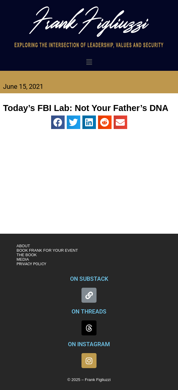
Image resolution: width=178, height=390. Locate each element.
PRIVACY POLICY (31, 264)
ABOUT (23, 246)
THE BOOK (27, 255)
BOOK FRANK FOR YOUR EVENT (47, 250)
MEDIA (23, 259)
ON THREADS (89, 311)
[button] (89, 62)
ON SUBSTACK (89, 278)
